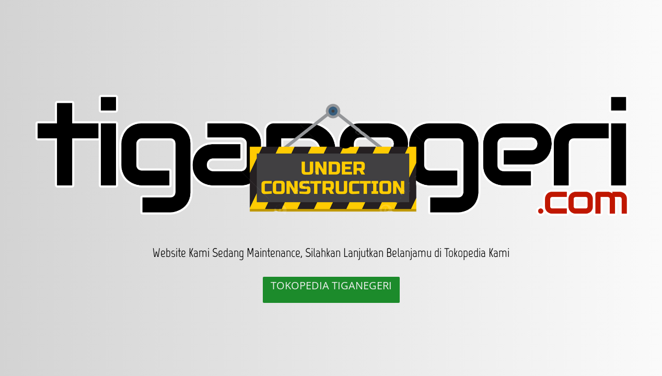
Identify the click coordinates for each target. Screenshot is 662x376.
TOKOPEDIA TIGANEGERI (331, 285)
